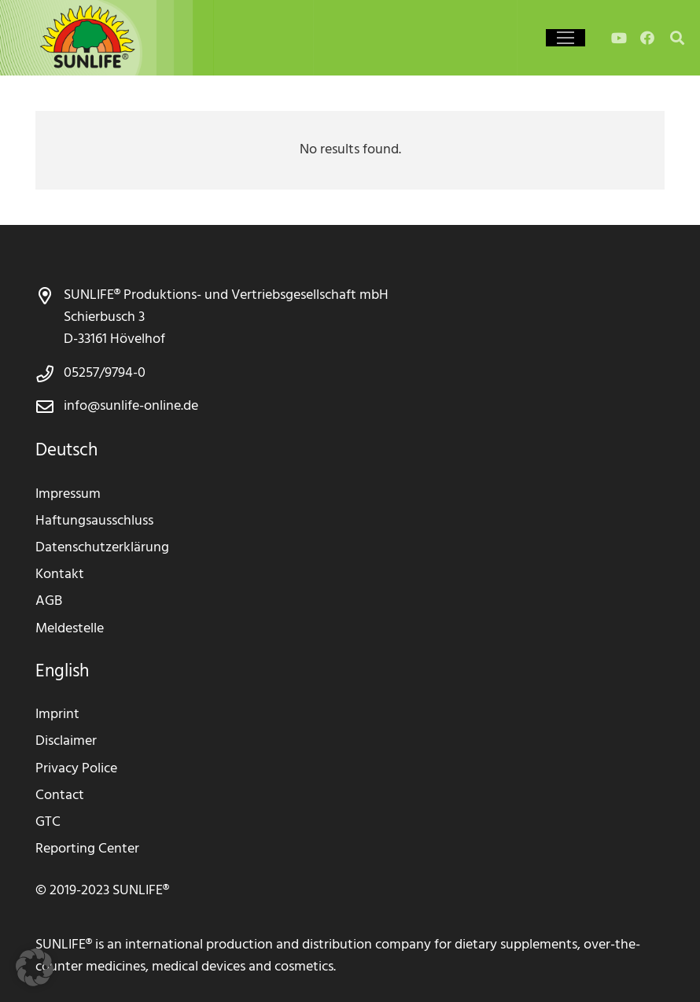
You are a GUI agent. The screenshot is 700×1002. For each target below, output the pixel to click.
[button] (34, 967)
